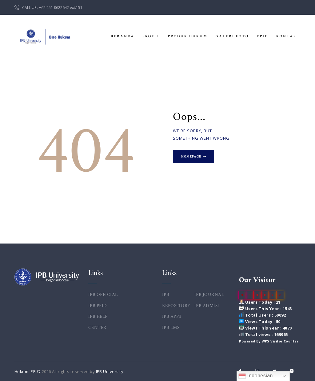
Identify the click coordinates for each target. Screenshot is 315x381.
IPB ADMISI (206, 306)
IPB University (110, 371)
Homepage (191, 156)
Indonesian (255, 376)
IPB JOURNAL (209, 294)
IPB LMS (171, 327)
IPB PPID (97, 306)
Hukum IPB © (28, 371)
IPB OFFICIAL (103, 294)
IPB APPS (171, 316)
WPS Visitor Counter (280, 341)
